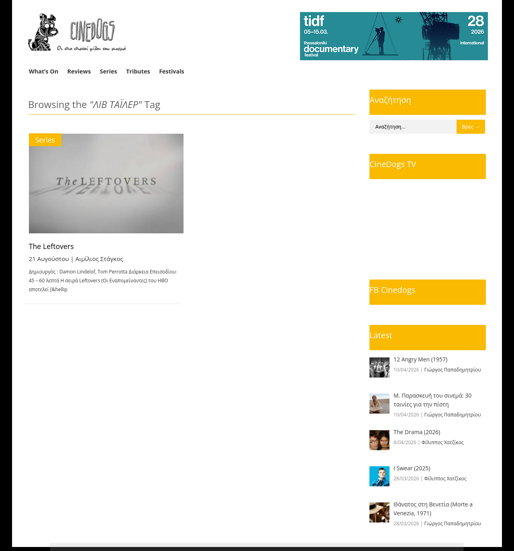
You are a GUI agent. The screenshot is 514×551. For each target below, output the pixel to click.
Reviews (79, 71)
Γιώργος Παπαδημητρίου (452, 369)
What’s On (43, 71)
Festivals (171, 71)
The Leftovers (52, 246)
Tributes (138, 71)
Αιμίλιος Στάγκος (99, 259)
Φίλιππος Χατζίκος (443, 442)
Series (108, 71)
